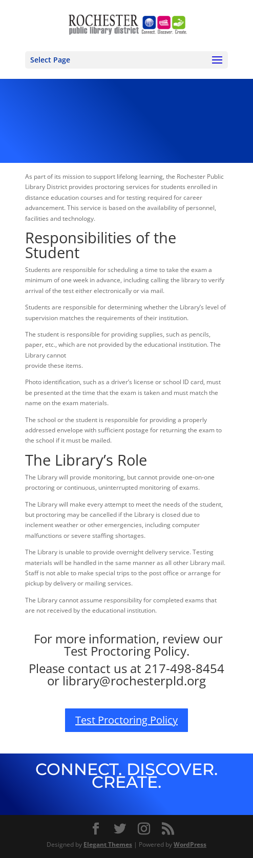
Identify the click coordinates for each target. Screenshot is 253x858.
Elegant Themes (107, 844)
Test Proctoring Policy (126, 720)
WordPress (190, 844)
